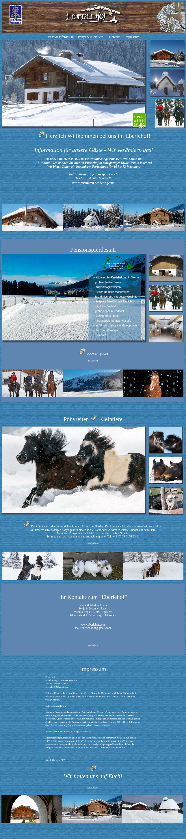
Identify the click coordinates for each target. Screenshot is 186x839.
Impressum (131, 37)
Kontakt (114, 37)
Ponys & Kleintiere (90, 37)
